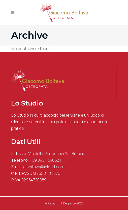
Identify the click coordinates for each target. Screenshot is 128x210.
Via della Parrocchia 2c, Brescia (56, 153)
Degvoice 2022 (73, 203)
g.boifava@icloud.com (44, 166)
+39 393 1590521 (45, 160)
